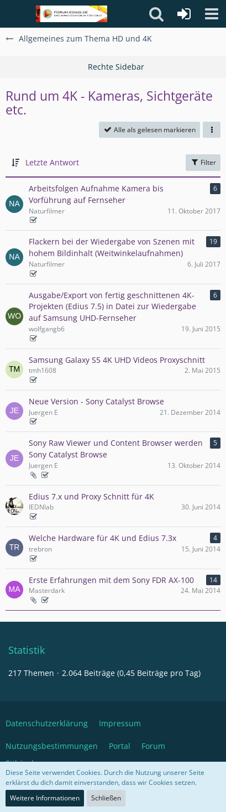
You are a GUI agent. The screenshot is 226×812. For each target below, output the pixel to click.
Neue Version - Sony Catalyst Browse (96, 401)
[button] (212, 14)
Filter (203, 162)
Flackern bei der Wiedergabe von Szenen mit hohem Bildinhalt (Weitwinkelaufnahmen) (112, 247)
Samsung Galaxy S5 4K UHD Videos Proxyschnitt (117, 360)
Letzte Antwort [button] (52, 162)
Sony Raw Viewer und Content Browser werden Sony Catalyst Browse (116, 449)
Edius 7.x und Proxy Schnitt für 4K (91, 496)
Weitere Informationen (45, 798)
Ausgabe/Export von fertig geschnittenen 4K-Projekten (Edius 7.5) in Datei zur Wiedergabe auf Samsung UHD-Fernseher (112, 306)
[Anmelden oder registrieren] (184, 14)
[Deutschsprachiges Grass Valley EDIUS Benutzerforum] (71, 14)
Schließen (106, 798)
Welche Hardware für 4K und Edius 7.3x (102, 538)
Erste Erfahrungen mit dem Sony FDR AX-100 (111, 580)
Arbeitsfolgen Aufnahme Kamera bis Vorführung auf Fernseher (96, 194)
